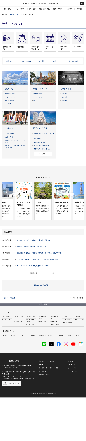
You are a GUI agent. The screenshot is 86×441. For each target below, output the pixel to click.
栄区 (79, 372)
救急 (4, 327)
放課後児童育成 (31, 337)
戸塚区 (33, 376)
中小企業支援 (67, 324)
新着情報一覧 (33, 273)
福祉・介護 (42, 326)
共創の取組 (66, 338)
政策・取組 (78, 326)
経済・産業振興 (67, 328)
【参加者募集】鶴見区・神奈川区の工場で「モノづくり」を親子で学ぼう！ (40, 253)
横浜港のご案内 (10, 93)
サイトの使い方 (73, 414)
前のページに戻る (9, 298)
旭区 (13, 372)
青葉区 (5, 372)
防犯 (4, 331)
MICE (35, 100)
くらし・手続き (19, 317)
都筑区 (14, 376)
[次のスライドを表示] (72, 194)
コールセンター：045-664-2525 (48, 411)
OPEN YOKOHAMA (38, 139)
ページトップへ (43, 304)
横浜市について (79, 322)
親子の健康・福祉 (31, 322)
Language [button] (32, 3)
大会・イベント (10, 137)
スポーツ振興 (9, 133)
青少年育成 (30, 345)
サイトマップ (72, 408)
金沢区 (52, 372)
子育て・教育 (31, 316)
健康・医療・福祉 (43, 317)
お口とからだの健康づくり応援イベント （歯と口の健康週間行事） (38, 259)
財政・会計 (78, 340)
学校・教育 (30, 342)
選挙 (76, 348)
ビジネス (66, 316)
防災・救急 (6, 316)
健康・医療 (42, 323)
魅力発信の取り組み (40, 142)
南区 (79, 376)
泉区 (23, 372)
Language (70, 404)
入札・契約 (66, 321)
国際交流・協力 (67, 342)
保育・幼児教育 (31, 332)
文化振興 (64, 100)
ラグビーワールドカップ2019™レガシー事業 (15, 146)
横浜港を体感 (9, 100)
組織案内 (41, 408)
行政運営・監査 (79, 330)
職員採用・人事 (79, 335)
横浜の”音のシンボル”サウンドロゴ (44, 134)
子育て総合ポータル (31, 358)
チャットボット (53, 3)
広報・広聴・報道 (79, 344)
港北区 (70, 372)
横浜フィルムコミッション (42, 149)
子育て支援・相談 (31, 327)
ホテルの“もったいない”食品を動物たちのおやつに (33, 266)
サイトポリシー (73, 411)
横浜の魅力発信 (73, 61)
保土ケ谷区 (61, 376)
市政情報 (77, 316)
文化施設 (64, 93)
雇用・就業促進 (67, 333)
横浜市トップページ (16, 14)
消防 (4, 324)
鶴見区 (24, 376)
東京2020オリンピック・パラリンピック (15, 141)
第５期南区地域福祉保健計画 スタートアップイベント (34, 246)
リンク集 (8, 104)
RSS (53, 273)
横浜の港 (9, 61)
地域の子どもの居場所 (31, 349)
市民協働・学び (19, 334)
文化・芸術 (40, 61)
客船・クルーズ (10, 97)
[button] (43, 285)
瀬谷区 (5, 376)
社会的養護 (30, 353)
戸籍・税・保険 (19, 329)
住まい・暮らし (19, 324)
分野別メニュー (67, 347)
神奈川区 (43, 372)
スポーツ (56, 61)
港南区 (61, 372)
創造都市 (64, 97)
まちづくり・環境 (19, 340)
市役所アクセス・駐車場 (46, 404)
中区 (41, 376)
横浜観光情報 (38, 93)
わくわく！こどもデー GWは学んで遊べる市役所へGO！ (34, 240)
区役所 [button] (25, 3)
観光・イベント (26, 61)
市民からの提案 (44, 418)
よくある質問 (43, 414)
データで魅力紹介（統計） (42, 145)
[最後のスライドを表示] (14, 194)
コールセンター (42, 3)
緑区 (69, 376)
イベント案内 (38, 97)
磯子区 (33, 372)
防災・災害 (6, 321)
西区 (51, 376)
